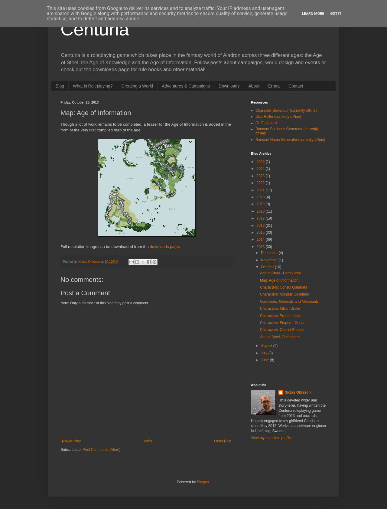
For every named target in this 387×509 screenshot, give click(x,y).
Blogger (203, 482)
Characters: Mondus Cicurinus (284, 294)
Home (147, 441)
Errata (274, 86)
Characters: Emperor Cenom (283, 323)
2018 (261, 211)
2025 (261, 162)
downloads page (164, 246)
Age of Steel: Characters (280, 337)
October (268, 267)
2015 (261, 232)
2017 (261, 218)
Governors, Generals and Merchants (289, 301)
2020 (261, 197)
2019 (261, 204)
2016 (261, 225)
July (264, 353)
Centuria (94, 29)
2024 (261, 169)
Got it (335, 14)
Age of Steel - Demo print (280, 273)
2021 (261, 190)
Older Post (222, 441)
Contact (295, 86)
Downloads (229, 86)
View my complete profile (271, 438)
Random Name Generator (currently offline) (290, 139)
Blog (60, 86)
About (253, 86)
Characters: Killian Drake (280, 308)
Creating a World (137, 86)
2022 (261, 183)
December (270, 253)
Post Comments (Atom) (101, 450)
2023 (261, 176)
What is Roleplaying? (93, 86)
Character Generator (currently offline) (286, 110)
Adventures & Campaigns (186, 86)
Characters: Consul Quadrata (283, 287)
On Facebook (266, 123)
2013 (261, 247)
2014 (261, 239)
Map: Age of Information (279, 280)
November (270, 260)
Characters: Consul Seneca (282, 330)
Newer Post (71, 441)
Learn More (313, 14)
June (265, 360)
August (267, 346)
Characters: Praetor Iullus (280, 316)
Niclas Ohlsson (298, 392)
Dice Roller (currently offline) (278, 116)
